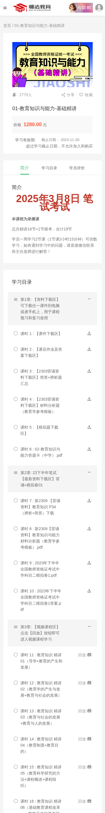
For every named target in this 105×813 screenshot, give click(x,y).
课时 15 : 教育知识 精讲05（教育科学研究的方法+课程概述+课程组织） (41, 776)
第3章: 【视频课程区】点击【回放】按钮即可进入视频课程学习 (40, 633)
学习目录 (49, 168)
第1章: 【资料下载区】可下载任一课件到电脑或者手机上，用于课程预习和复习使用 (40, 308)
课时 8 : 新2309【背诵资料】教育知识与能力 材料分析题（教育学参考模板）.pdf (40, 537)
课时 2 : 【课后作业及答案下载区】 (41, 352)
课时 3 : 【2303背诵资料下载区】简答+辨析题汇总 (41, 377)
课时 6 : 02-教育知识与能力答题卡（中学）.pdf (41, 452)
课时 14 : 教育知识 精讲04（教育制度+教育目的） (41, 745)
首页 (7, 25)
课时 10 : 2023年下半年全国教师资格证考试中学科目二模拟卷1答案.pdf (40, 600)
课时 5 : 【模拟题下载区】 (39, 430)
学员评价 (77, 168)
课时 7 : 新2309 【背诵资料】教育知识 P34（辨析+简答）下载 (40, 506)
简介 (24, 167)
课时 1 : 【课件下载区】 (41, 333)
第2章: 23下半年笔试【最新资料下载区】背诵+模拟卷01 (40, 478)
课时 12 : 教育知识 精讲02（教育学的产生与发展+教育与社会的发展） (41, 689)
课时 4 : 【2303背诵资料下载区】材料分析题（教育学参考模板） (40, 405)
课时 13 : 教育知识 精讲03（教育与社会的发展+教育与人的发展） (41, 717)
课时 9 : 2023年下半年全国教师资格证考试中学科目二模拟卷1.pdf (40, 569)
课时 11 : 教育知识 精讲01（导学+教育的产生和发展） (41, 661)
